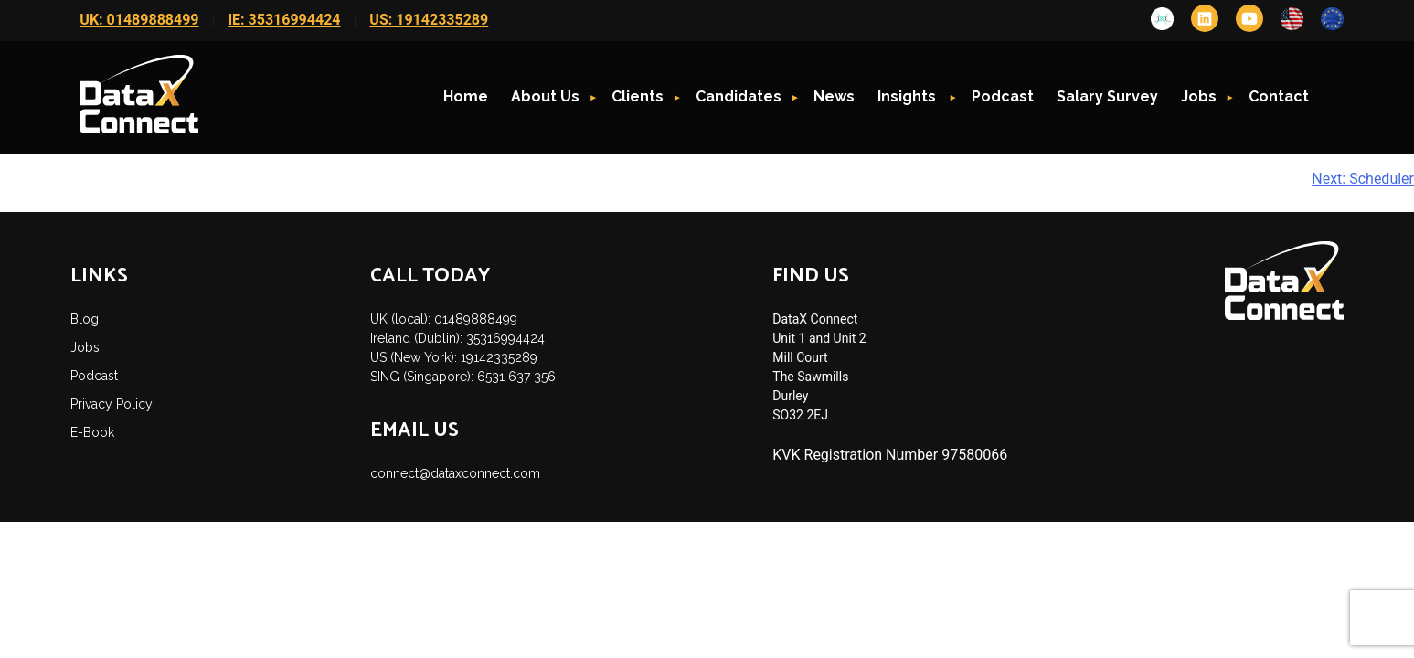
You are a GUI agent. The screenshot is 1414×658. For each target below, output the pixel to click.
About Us (545, 96)
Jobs (1199, 96)
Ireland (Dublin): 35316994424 (457, 338)
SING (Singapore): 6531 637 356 (463, 376)
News (834, 96)
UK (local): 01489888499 (443, 319)
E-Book (92, 432)
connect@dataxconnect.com (455, 473)
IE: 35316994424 (284, 19)
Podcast (1003, 96)
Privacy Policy (111, 404)
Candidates (738, 96)
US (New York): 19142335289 (453, 357)
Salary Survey (1107, 96)
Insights (908, 96)
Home (465, 96)
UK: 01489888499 (139, 19)
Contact (1279, 96)
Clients (637, 96)
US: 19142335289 (428, 19)
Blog (84, 319)
